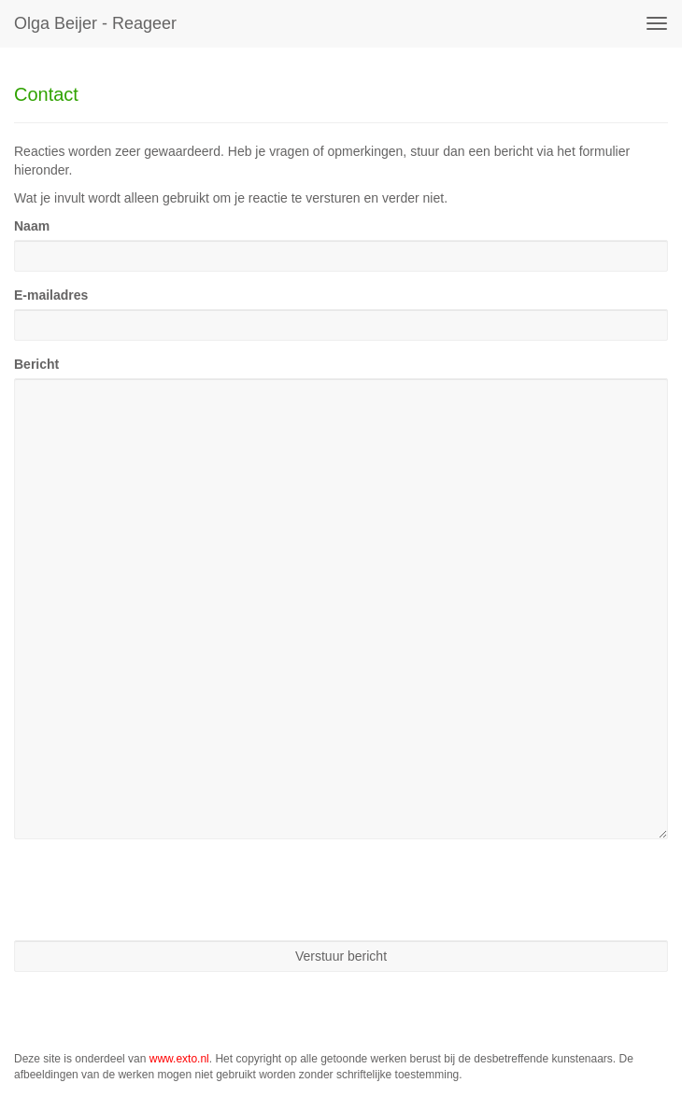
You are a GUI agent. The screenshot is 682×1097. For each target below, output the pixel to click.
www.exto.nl (179, 1058)
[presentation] (156, 889)
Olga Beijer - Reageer (95, 23)
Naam (32, 225)
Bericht (36, 364)
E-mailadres (51, 295)
